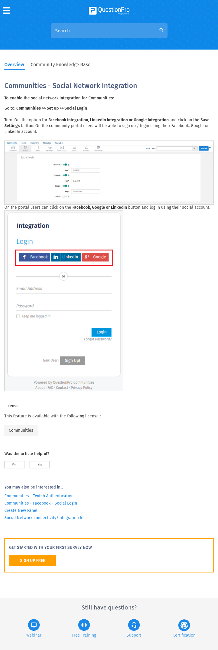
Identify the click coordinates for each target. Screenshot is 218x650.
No (39, 465)
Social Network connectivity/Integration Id (43, 517)
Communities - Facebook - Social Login (40, 503)
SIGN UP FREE (32, 560)
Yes (15, 465)
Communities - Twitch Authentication (39, 495)
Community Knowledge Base (60, 64)
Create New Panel (20, 510)
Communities (21, 430)
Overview (14, 64)
